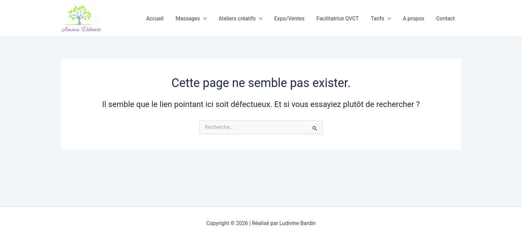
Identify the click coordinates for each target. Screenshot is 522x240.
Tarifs (384, 18)
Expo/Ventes (295, 18)
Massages (199, 18)
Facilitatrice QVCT (342, 18)
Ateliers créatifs (247, 18)
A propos (415, 18)
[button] (212, 18)
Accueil (164, 18)
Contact (446, 18)
